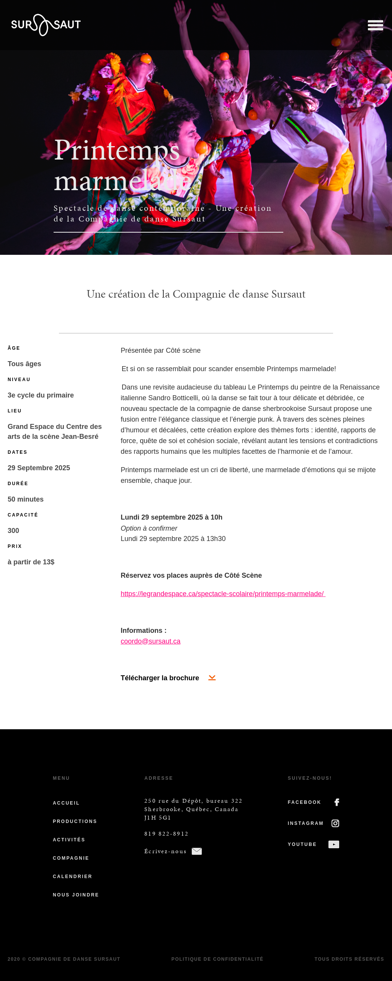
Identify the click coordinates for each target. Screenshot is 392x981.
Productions (75, 821)
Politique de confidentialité (218, 959)
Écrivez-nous (165, 851)
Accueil (66, 803)
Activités (69, 839)
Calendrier (73, 876)
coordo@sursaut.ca (150, 641)
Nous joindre (76, 895)
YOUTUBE (302, 844)
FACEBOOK (305, 802)
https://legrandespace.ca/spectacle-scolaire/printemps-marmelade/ (222, 594)
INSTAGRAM (306, 823)
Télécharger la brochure (160, 678)
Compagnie (71, 858)
